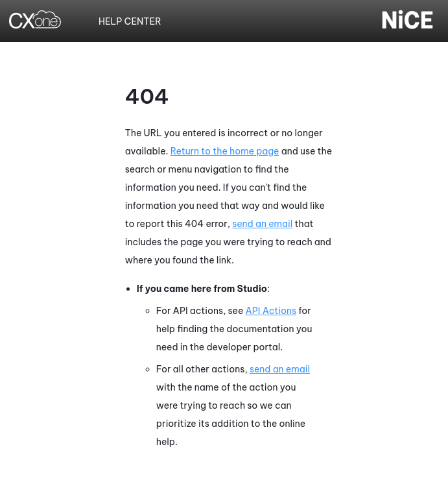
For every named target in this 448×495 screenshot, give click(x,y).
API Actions (271, 311)
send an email (262, 224)
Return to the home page (225, 151)
